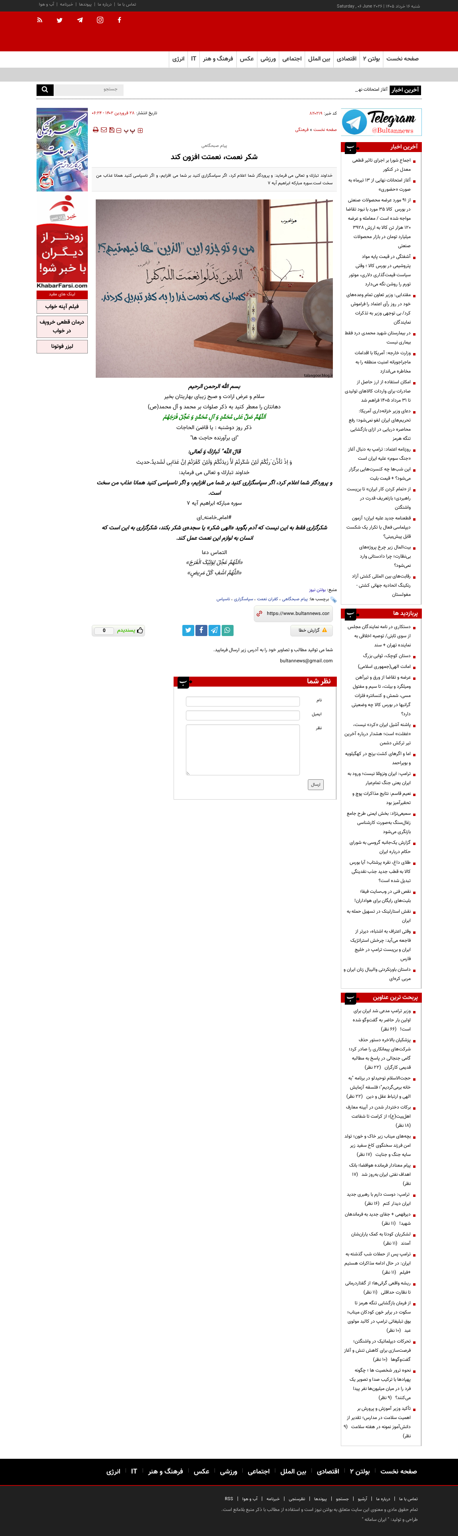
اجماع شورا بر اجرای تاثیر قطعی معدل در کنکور (381, 165)
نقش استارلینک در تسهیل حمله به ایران (379, 916)
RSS (229, 1499)
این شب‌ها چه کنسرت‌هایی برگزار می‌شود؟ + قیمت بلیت (380, 474)
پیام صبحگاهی (295, 599)
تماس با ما (127, 4)
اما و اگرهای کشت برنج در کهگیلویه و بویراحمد (378, 758)
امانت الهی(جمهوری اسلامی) (384, 666)
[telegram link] (214, 630)
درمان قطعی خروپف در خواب (62, 327)
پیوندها (85, 4)
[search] (45, 90)
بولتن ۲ (371, 59)
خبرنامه (66, 4)
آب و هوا (46, 4)
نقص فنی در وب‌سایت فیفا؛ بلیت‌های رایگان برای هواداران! (382, 896)
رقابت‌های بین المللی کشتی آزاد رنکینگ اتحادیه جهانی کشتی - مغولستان (381, 585)
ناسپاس (223, 599)
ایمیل (317, 714)
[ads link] (381, 122)
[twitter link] (188, 630)
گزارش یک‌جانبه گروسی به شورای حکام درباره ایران (380, 847)
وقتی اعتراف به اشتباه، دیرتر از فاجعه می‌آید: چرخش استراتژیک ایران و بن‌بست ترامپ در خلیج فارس (380, 945)
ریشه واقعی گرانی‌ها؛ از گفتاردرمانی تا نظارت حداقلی (378, 1288)
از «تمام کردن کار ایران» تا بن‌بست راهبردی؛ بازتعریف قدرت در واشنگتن (379, 498)
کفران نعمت (267, 599)
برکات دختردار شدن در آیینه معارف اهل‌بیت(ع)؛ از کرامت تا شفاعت (378, 1116)
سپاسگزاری (243, 599)
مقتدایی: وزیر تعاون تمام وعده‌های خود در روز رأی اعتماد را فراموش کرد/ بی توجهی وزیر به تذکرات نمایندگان (378, 308)
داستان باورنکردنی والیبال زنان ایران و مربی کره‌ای (377, 974)
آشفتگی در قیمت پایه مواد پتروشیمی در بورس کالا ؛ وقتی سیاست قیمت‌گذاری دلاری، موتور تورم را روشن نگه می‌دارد (380, 270)
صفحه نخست (402, 59)
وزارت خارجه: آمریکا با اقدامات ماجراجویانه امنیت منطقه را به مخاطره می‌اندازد (383, 362)
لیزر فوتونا (62, 346)
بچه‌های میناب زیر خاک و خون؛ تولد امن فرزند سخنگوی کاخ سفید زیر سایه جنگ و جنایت (377, 1145)
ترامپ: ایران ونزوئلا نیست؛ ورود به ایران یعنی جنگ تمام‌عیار (379, 778)
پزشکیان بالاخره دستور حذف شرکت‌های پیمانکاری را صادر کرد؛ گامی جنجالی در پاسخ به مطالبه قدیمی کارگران (380, 1053)
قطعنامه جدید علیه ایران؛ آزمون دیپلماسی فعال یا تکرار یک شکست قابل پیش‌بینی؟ (378, 527)
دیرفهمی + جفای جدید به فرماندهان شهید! (378, 1219)
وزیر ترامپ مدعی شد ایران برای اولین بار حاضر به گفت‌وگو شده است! (382, 1020)
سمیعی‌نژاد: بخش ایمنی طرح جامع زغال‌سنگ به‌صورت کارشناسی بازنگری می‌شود (379, 822)
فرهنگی (302, 130)
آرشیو (362, 1499)
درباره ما (105, 4)
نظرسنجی (297, 1499)
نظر (319, 728)
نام (319, 700)
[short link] (298, 613)
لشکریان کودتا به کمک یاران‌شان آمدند (381, 1239)
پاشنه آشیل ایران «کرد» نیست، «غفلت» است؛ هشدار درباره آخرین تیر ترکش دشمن (377, 734)
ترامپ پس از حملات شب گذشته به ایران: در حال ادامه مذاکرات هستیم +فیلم (377, 1263)
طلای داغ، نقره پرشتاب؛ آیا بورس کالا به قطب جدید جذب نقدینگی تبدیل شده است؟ (380, 871)
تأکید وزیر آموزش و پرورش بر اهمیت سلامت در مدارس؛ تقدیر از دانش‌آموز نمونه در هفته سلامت (377, 1422)
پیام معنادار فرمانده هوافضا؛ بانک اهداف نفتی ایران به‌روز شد (380, 1174)
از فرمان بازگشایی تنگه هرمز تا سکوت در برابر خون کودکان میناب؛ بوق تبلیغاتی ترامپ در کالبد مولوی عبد (379, 1317)
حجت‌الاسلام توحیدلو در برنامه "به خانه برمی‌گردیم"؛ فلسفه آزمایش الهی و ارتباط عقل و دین (378, 1087)
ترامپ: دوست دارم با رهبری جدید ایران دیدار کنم (379, 1199)
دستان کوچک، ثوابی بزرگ (387, 656)
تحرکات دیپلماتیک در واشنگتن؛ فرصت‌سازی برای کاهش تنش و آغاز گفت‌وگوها (377, 1350)
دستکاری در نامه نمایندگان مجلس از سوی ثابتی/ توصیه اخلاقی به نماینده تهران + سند (379, 636)
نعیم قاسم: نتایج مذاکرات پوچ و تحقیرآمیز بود (381, 798)
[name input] (243, 702)
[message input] (243, 749)
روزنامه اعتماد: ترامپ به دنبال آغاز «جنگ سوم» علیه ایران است (379, 454)
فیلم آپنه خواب (62, 307)
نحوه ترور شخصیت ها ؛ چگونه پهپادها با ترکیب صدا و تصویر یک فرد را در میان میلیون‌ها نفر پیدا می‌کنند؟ (380, 1384)
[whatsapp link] (228, 630)
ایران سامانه (375, 1519)
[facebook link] (201, 630)
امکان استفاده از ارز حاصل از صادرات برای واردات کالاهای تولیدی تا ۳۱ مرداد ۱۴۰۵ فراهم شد (378, 391)
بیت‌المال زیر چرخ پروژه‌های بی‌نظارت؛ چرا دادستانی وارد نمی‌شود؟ (385, 556)
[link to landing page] (382, 31)
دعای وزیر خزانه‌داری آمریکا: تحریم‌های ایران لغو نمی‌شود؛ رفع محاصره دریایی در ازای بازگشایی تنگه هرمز (380, 425)
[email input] (243, 715)
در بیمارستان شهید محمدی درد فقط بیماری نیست (378, 338)
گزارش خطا (313, 630)
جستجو (342, 1499)
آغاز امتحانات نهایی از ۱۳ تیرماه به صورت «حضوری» (379, 185)
